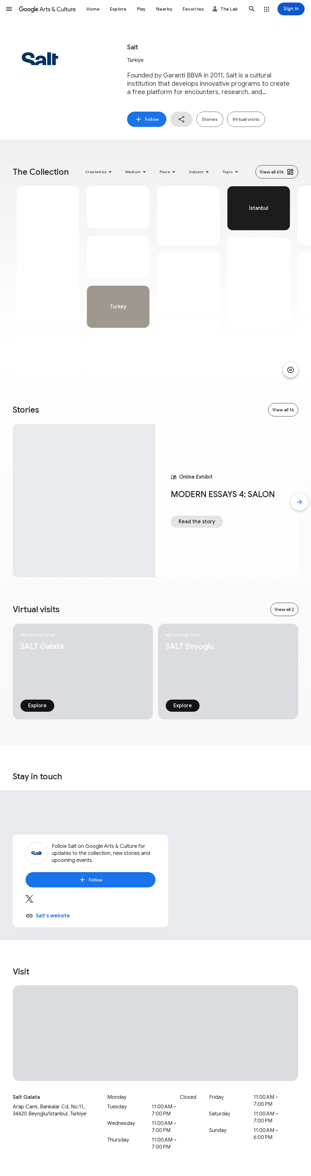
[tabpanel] (48, 282)
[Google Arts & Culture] (47, 9)
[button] (9, 9)
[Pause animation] (290, 370)
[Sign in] (291, 9)
